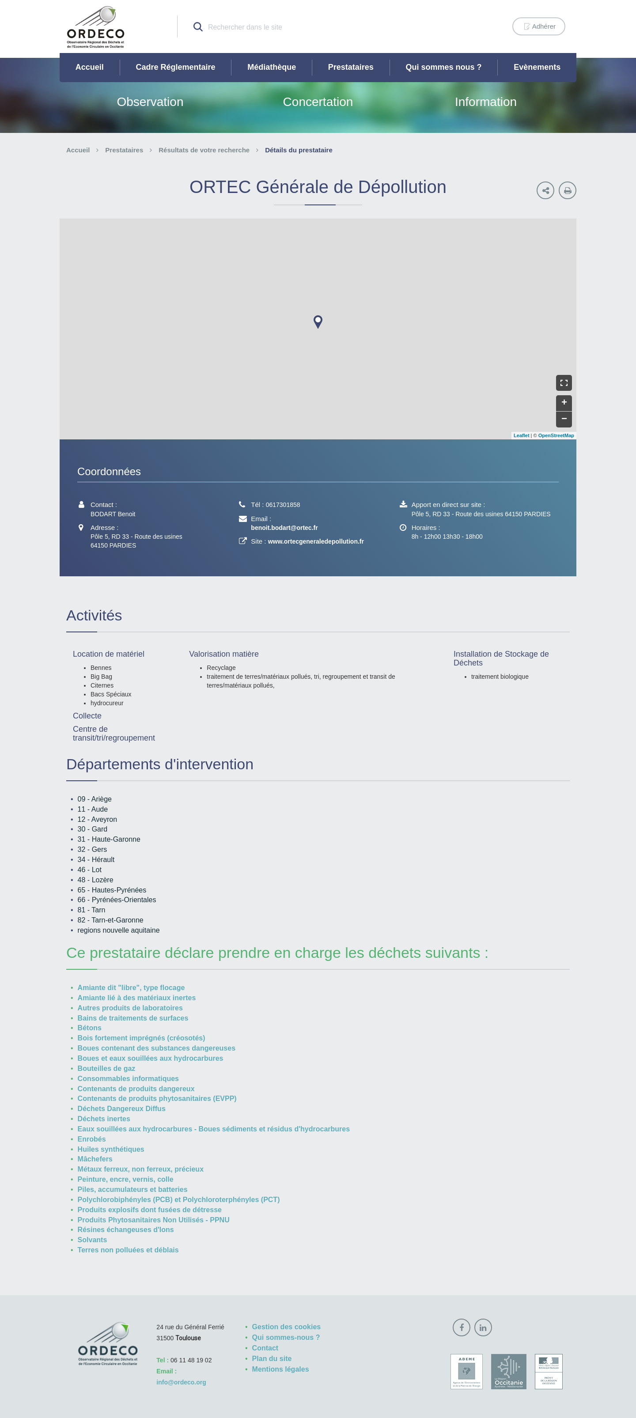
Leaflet (521, 435)
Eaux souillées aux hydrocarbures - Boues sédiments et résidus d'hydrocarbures (214, 1129)
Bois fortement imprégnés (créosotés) (141, 1038)
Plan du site (272, 1358)
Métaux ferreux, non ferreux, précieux (141, 1169)
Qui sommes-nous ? (286, 1337)
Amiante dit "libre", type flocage (131, 987)
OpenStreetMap (556, 435)
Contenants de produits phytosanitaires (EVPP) (157, 1098)
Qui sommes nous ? (444, 67)
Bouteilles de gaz (107, 1068)
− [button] (564, 419)
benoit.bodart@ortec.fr (284, 527)
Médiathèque (271, 67)
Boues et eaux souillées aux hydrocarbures (150, 1058)
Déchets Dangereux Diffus (122, 1108)
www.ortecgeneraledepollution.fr (316, 541)
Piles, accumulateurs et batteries (133, 1189)
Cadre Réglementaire (175, 67)
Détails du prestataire (299, 150)
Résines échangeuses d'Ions (126, 1229)
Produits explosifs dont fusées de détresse (150, 1210)
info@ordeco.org (181, 1382)
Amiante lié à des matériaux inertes (137, 998)
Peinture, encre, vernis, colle (126, 1179)
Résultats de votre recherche (204, 150)
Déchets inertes (104, 1119)
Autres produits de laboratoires (130, 1008)
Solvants (92, 1240)
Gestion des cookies (286, 1327)
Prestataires (351, 67)
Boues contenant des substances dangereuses (156, 1048)
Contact (265, 1348)
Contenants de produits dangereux (136, 1089)
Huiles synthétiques (111, 1149)
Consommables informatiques (128, 1078)
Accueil (90, 67)
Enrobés (92, 1139)
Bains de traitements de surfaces (133, 1018)
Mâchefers (95, 1159)
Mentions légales (280, 1369)
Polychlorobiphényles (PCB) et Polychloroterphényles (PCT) (179, 1199)
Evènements (537, 67)
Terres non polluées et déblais (128, 1250)
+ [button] (564, 403)
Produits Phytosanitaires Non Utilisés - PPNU (154, 1220)
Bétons (90, 1028)
